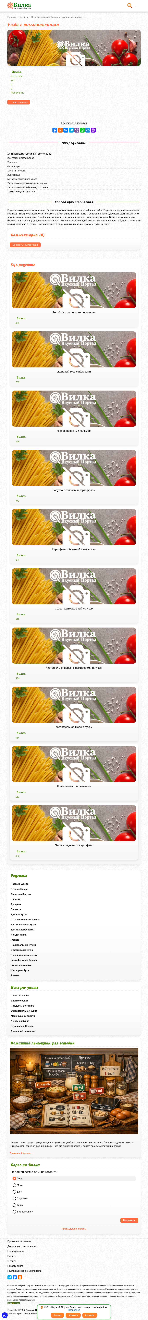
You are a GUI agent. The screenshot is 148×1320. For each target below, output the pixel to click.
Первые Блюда (19, 884)
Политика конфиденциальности (24, 1271)
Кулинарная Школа (22, 1026)
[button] (4, 1315)
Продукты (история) (22, 1006)
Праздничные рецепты (24, 955)
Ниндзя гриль (19, 934)
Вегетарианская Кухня (23, 924)
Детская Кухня (19, 914)
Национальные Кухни (23, 945)
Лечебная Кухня (20, 1021)
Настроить (89, 1315)
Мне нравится (20, 102)
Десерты (16, 904)
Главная (11, 17)
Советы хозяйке (20, 995)
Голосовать (129, 1220)
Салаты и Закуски (21, 894)
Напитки (15, 899)
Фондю (15, 940)
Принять (57, 1315)
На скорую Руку (20, 970)
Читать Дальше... (22, 1153)
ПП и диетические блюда (25, 919)
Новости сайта (15, 1266)
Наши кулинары (15, 1251)
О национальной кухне (24, 1011)
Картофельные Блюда (24, 960)
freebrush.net (30, 1313)
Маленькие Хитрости (23, 1016)
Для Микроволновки (22, 929)
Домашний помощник (23, 1031)
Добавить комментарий (25, 245)
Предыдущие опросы (74, 1228)
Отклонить (73, 1315)
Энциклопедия (19, 1000)
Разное (15, 975)
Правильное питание (72, 17)
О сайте (11, 1261)
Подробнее (74, 1310)
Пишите (11, 1256)
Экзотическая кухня (22, 950)
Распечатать (17, 93)
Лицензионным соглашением (93, 1285)
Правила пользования (19, 1241)
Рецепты (23, 17)
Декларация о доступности (21, 1246)
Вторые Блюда (19, 889)
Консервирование (21, 965)
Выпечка (16, 909)
